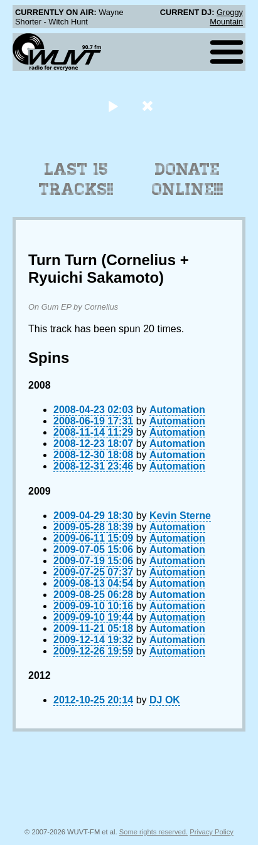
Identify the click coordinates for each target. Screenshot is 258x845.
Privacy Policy (212, 832)
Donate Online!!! (187, 179)
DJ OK (164, 700)
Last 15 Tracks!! (76, 179)
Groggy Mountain (226, 17)
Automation (177, 409)
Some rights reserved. (153, 832)
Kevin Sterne (180, 515)
